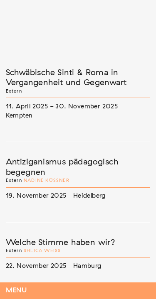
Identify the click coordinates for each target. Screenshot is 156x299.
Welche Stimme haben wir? (61, 242)
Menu (16, 290)
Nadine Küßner (46, 180)
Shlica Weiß (42, 250)
